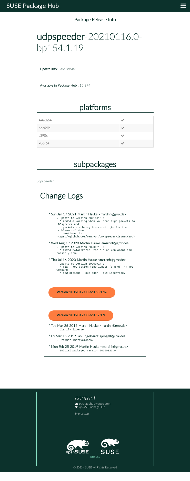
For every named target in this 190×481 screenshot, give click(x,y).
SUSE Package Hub (32, 6)
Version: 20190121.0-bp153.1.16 (82, 299)
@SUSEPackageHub (90, 415)
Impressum (82, 422)
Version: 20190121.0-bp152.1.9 (81, 322)
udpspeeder (60, 37)
